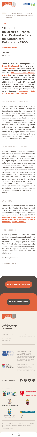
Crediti (20, 425)
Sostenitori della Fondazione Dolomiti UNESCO (18, 92)
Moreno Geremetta (26, 217)
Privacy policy (26, 425)
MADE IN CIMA (9, 428)
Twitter (29, 380)
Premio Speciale (9, 68)
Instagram (25, 380)
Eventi (6, 23)
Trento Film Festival (10, 66)
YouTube (33, 380)
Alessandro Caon (9, 217)
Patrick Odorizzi (20, 219)
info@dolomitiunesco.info (25, 335)
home (19, 434)
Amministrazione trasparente (9, 425)
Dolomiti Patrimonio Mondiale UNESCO (9, 4)
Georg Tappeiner (19, 222)
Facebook (21, 380)
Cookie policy (5, 427)
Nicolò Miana (7, 219)
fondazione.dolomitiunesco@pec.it (27, 337)
